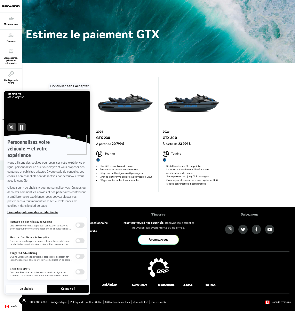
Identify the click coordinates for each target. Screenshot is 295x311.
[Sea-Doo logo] (11, 6)
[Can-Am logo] (139, 284)
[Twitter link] (243, 229)
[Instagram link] (229, 229)
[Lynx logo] (188, 284)
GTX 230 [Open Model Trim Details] (103, 138)
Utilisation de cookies (117, 302)
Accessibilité (140, 302)
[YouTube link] (269, 229)
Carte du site (159, 302)
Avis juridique (59, 302)
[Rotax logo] (210, 284)
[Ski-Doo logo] (110, 284)
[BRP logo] (158, 268)
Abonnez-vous (158, 239)
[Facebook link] (256, 229)
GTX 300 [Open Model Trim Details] (170, 138)
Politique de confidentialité (86, 302)
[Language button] (11, 307)
